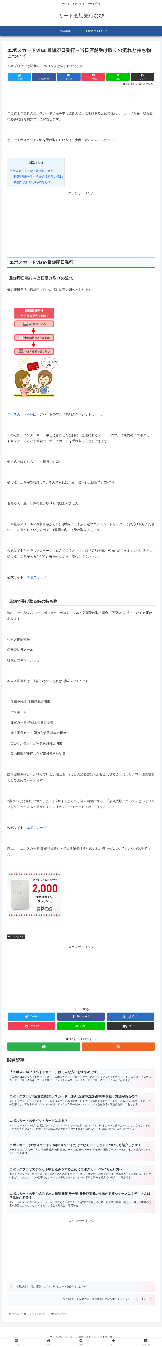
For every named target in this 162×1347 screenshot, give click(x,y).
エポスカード (36, 577)
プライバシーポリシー (62, 1337)
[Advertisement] (81, 97)
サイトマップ (105, 1337)
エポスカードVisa (20, 414)
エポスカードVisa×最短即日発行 (31, 171)
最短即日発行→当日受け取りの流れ (38, 176)
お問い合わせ (86, 1337)
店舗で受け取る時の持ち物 (32, 182)
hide (39, 162)
